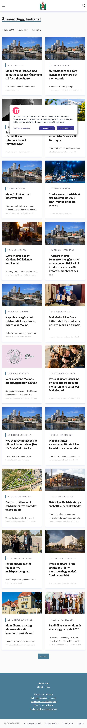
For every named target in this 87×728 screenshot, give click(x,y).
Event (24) (36, 30)
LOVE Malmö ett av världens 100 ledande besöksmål (18, 259)
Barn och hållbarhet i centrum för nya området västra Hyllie (21, 505)
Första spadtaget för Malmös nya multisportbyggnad (18, 567)
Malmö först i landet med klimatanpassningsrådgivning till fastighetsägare (23, 74)
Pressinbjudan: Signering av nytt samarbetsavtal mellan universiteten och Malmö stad (64, 384)
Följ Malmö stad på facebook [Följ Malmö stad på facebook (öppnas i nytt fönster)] (43, 698)
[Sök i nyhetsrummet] (84, 6)
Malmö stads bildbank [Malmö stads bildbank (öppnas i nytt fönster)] (43, 705)
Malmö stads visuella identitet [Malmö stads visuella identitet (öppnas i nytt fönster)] (43, 709)
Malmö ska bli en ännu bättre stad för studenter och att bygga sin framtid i (64, 323)
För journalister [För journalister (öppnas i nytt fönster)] (51, 723)
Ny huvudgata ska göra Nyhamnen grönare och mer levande (63, 74)
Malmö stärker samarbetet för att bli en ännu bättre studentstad (64, 444)
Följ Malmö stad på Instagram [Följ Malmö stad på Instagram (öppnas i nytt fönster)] (43, 701)
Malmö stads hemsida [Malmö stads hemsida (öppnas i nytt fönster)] (43, 694)
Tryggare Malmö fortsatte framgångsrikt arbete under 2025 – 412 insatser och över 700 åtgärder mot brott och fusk (64, 265)
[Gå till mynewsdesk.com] (12, 723)
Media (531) (23, 30)
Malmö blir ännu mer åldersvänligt (18, 196)
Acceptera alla (65, 128)
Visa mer (43, 656)
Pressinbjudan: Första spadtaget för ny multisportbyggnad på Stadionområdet (62, 569)
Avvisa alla (47, 128)
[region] (43, 119)
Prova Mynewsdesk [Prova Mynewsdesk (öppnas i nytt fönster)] (32, 723)
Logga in (80, 723)
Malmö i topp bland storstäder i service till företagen (63, 136)
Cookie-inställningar (21, 128)
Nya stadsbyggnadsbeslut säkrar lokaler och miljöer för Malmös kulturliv (21, 444)
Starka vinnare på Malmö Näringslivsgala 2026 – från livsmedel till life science (64, 199)
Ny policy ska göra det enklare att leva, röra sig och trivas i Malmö (20, 321)
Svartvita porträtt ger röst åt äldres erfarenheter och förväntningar (19, 138)
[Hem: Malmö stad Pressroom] (43, 5)
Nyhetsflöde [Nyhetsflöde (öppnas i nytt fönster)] (67, 723)
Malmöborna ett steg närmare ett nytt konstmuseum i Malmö (19, 629)
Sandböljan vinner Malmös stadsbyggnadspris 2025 (65, 627)
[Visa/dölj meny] (3, 6)
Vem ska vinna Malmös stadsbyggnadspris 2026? (21, 380)
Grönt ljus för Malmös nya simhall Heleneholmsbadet (65, 504)
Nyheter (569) (8, 30)
